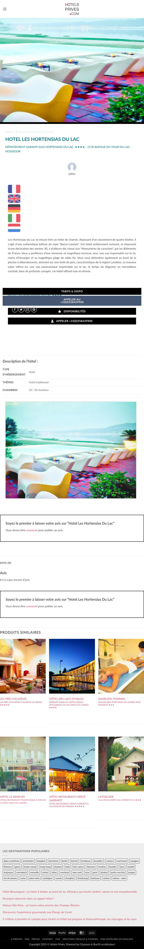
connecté (32, 530)
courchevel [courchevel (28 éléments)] (121, 861)
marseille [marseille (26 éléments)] (34, 872)
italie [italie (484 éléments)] (67, 866)
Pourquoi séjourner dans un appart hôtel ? (28, 898)
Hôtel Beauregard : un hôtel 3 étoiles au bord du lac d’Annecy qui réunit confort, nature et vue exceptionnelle (70, 891)
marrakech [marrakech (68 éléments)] (21, 872)
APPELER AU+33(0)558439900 (72, 301)
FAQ (27, 939)
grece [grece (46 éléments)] (18, 866)
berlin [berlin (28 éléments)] (65, 861)
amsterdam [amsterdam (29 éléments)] (28, 861)
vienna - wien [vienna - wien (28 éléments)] (119, 878)
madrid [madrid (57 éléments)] (130, 866)
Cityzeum (85, 944)
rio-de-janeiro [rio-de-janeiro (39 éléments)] (10, 878)
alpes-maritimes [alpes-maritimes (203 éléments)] (11, 861)
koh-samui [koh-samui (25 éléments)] (78, 866)
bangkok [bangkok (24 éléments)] (41, 861)
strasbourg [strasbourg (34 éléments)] (82, 878)
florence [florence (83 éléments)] (8, 866)
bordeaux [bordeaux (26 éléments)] (86, 861)
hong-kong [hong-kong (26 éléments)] (45, 866)
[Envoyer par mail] (28, 309)
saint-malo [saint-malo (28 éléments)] (34, 878)
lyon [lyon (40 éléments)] (122, 866)
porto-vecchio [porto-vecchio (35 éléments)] (118, 872)
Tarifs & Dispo (72, 291)
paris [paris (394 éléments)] (95, 872)
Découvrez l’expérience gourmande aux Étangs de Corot (37, 912)
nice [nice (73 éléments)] (87, 872)
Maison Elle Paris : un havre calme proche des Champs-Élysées (41, 905)
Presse (36, 939)
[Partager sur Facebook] (15, 309)
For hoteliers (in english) (117, 939)
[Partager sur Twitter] (21, 309)
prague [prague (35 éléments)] (131, 872)
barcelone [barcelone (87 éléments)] (54, 861)
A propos (16, 939)
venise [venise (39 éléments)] (106, 878)
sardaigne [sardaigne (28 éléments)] (47, 878)
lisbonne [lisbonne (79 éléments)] (91, 866)
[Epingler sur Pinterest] (34, 309)
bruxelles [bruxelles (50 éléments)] (98, 861)
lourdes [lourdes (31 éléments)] (112, 866)
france (10, 131)
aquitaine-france (30, 131)
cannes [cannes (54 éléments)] (109, 861)
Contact (47, 939)
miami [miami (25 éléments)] (45, 872)
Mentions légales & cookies (80, 939)
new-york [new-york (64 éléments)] (77, 872)
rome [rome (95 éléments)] (23, 878)
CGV (57, 939)
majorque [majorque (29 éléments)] (8, 872)
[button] (5, 9)
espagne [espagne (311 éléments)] (134, 861)
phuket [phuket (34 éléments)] (104, 872)
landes (50, 131)
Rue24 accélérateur (104, 944)
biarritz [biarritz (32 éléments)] (74, 861)
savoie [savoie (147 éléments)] (59, 878)
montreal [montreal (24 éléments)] (64, 872)
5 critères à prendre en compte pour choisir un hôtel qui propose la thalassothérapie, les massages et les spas (70, 919)
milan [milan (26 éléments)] (54, 872)
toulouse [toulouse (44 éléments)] (95, 878)
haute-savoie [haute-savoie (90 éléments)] (30, 866)
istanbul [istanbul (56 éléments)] (58, 866)
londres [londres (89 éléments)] (102, 866)
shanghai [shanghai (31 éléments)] (69, 878)
